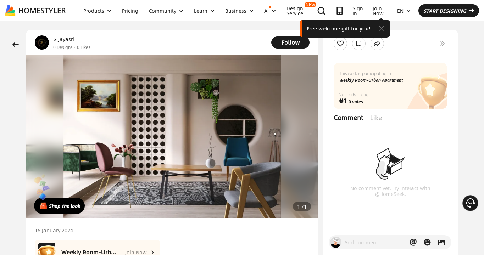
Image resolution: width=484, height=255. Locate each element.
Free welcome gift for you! (339, 28)
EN (404, 11)
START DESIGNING (448, 11)
